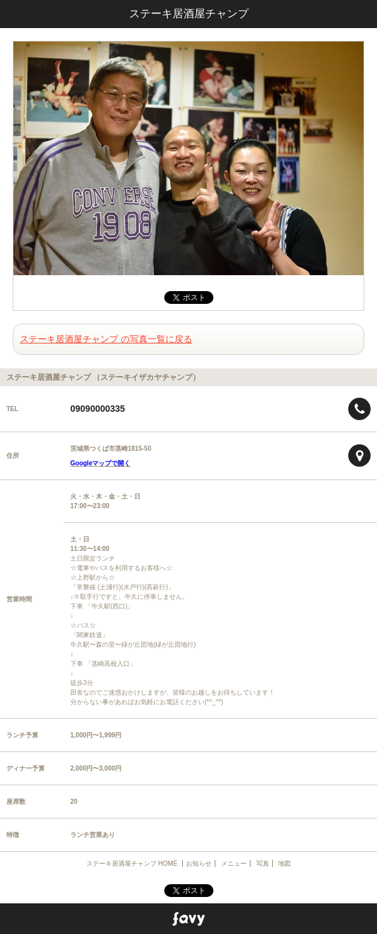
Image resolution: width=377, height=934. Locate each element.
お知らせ (199, 863)
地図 (284, 863)
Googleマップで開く (100, 463)
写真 (262, 863)
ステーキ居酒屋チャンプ (189, 14)
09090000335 (97, 408)
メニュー (234, 863)
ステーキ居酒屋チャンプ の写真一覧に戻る (106, 339)
